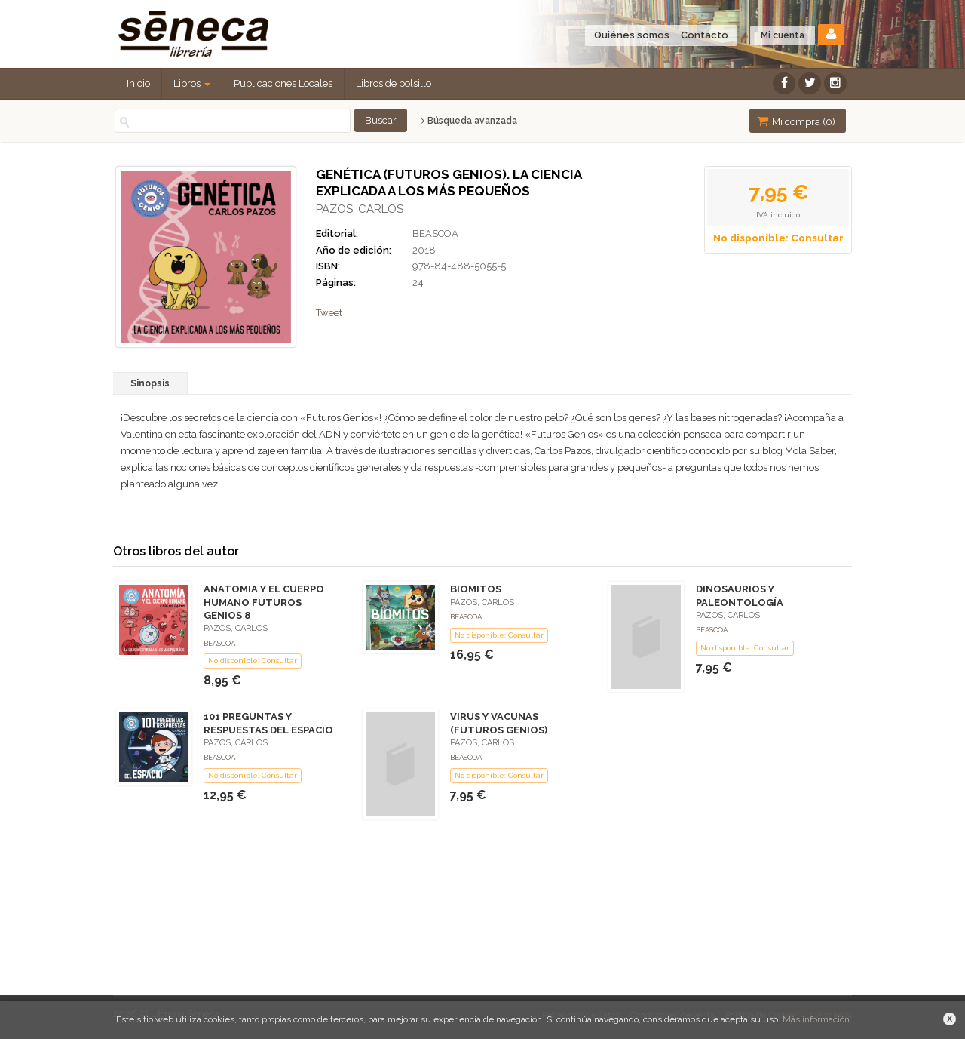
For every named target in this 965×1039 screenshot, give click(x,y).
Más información (816, 1019)
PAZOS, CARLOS (359, 209)
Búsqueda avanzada (469, 120)
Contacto (704, 35)
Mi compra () (796, 121)
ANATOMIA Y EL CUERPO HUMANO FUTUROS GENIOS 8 (264, 601)
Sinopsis (150, 383)
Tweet (329, 312)
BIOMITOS (475, 589)
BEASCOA (435, 233)
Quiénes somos (631, 35)
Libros (191, 83)
